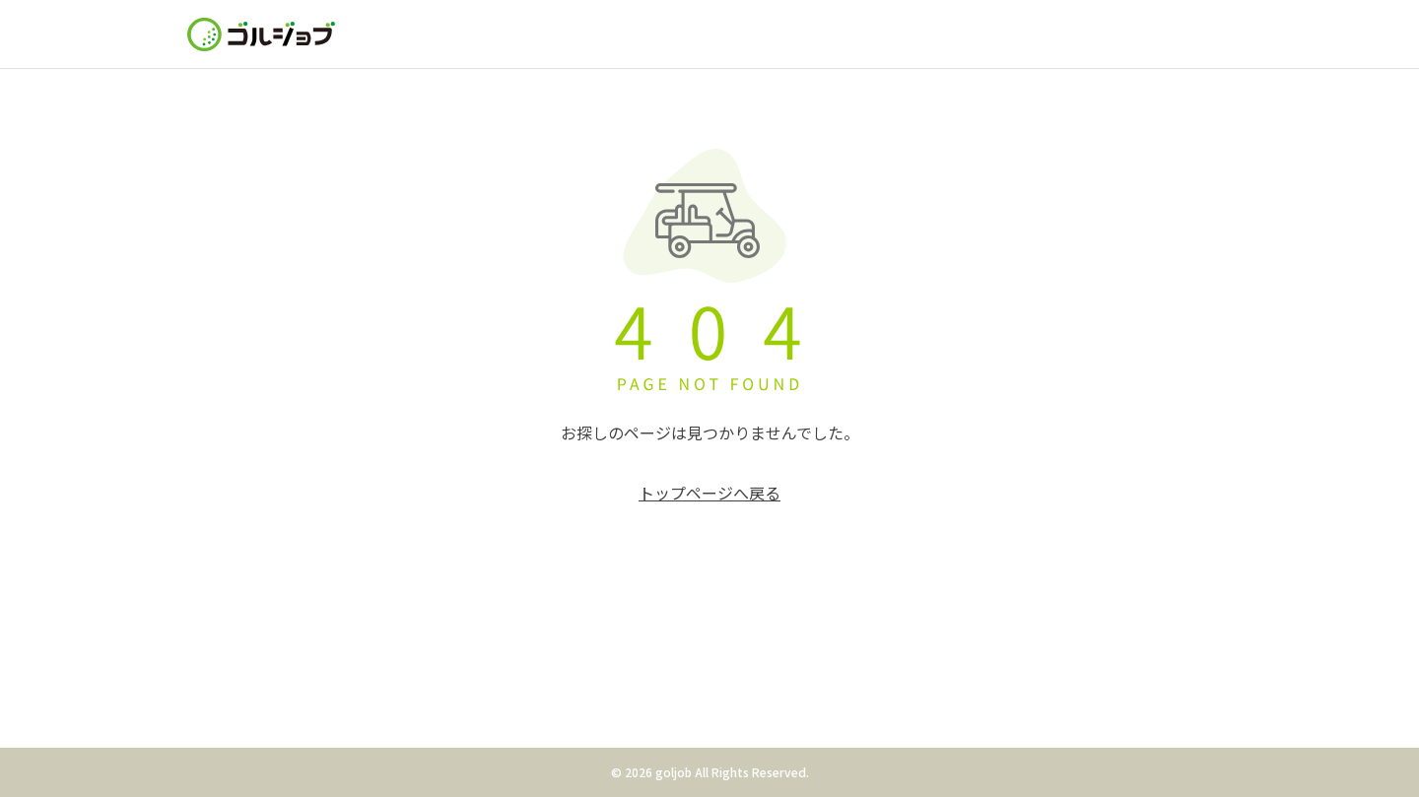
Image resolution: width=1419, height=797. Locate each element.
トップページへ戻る (709, 492)
